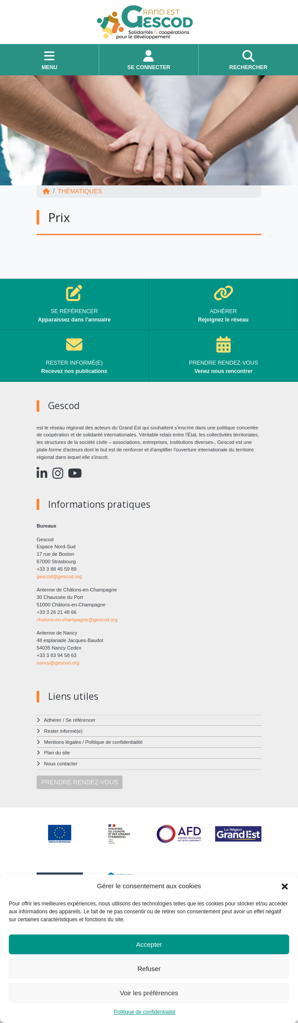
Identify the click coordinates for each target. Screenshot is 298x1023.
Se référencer (81, 720)
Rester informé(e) (63, 731)
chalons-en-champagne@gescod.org (77, 619)
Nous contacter (60, 763)
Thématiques (80, 191)
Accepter (149, 944)
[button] (284, 886)
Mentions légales (62, 742)
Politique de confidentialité (144, 1012)
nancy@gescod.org (58, 662)
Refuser (149, 968)
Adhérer (53, 720)
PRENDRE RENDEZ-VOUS (79, 782)
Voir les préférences (149, 993)
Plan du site (57, 752)
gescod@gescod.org (59, 576)
